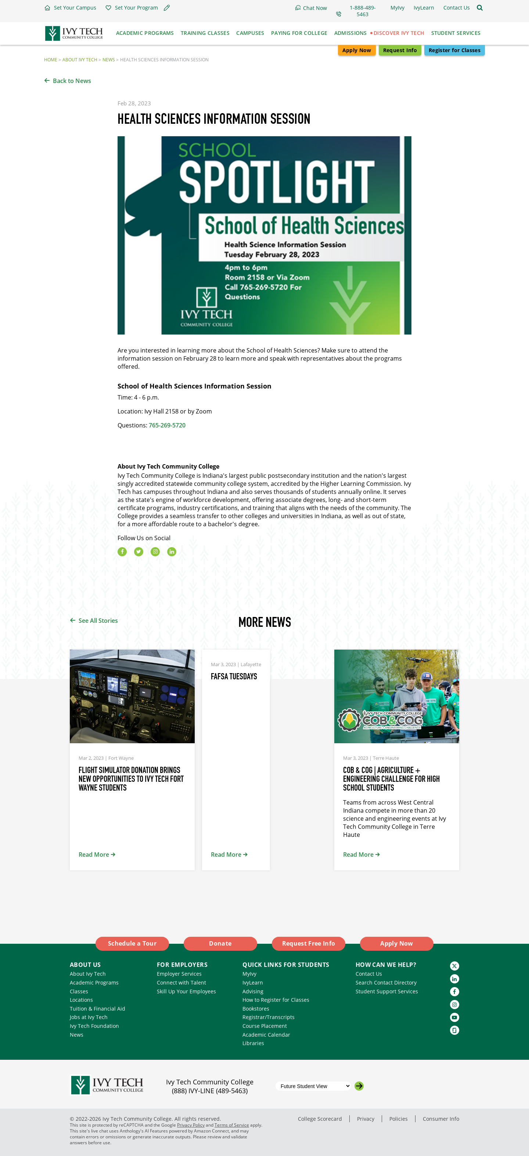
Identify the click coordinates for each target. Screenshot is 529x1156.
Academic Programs (94, 982)
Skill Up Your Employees (186, 991)
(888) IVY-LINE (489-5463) (210, 1090)
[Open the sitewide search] (480, 7)
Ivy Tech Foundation (94, 1025)
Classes (79, 991)
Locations (81, 999)
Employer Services (179, 973)
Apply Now (356, 50)
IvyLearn (252, 982)
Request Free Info (308, 943)
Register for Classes (455, 50)
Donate (220, 943)
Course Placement (264, 1025)
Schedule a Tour (132, 943)
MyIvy (249, 973)
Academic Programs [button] (145, 32)
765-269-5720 (167, 425)
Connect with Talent (181, 982)
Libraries (253, 1043)
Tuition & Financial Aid (97, 1008)
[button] (70, 7)
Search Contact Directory (386, 982)
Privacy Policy (191, 1125)
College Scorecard (320, 1118)
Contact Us (369, 973)
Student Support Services (387, 991)
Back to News (72, 81)
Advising (252, 991)
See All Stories (98, 621)
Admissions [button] (350, 32)
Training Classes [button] (205, 32)
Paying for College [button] (299, 32)
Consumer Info (441, 1118)
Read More (94, 854)
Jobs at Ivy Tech (89, 1017)
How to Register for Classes (275, 999)
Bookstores (255, 1008)
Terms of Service (232, 1125)
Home (50, 60)
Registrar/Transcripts (268, 1017)
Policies (398, 1118)
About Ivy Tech (79, 60)
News (108, 60)
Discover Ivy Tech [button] (399, 32)
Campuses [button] (250, 32)
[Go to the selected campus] (359, 1086)
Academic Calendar (266, 1034)
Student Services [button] (456, 32)
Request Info (400, 50)
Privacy (365, 1118)
